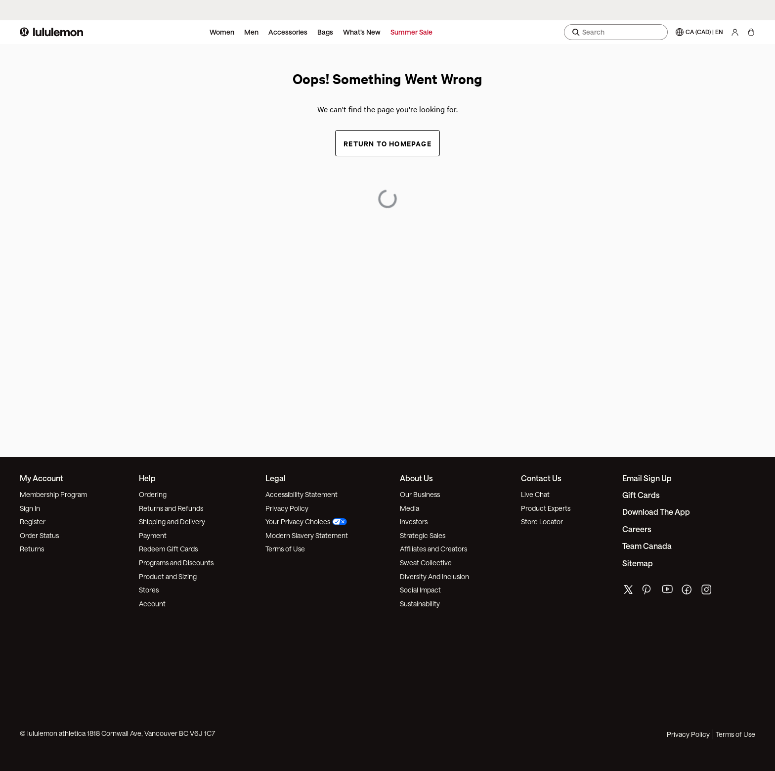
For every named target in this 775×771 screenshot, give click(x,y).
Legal (275, 478)
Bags (325, 32)
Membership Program (53, 494)
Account (152, 603)
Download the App (656, 511)
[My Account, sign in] (735, 32)
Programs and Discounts (176, 562)
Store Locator (542, 521)
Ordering (153, 494)
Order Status (39, 535)
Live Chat (535, 494)
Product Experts (545, 508)
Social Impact (420, 590)
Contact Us (541, 478)
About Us (416, 478)
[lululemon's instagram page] (707, 592)
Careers (636, 529)
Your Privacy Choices (306, 521)
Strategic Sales (422, 535)
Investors (414, 521)
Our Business (420, 494)
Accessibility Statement (301, 494)
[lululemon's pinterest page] (648, 592)
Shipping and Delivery (172, 521)
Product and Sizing (168, 576)
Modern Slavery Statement (306, 535)
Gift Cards (641, 494)
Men (251, 32)
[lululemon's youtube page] (668, 592)
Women (222, 32)
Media (409, 508)
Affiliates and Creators (433, 548)
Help (147, 478)
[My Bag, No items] (751, 32)
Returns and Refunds (171, 508)
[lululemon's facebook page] (687, 592)
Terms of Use (285, 548)
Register (32, 521)
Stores (149, 590)
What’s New (362, 32)
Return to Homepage (387, 143)
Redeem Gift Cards (168, 548)
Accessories (287, 32)
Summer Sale (411, 32)
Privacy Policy (286, 508)
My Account (41, 478)
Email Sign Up (647, 478)
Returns (32, 548)
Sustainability (420, 603)
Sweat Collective (426, 562)
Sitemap (637, 563)
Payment (153, 535)
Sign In (30, 508)
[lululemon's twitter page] (628, 591)
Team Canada (647, 545)
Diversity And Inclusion (434, 576)
